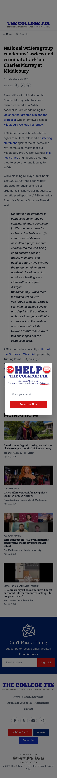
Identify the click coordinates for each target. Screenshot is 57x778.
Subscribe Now (28, 404)
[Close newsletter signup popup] (47, 368)
